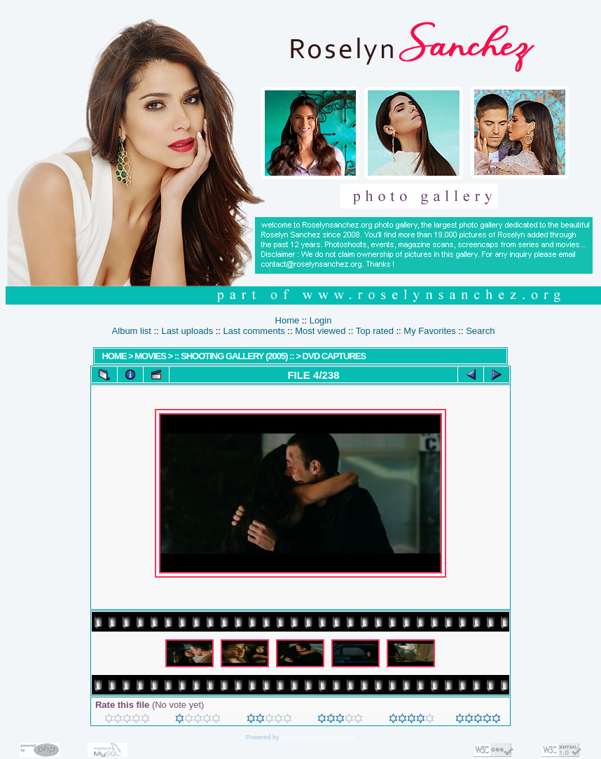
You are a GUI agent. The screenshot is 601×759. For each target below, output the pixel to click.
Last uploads (187, 331)
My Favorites (429, 331)
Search (480, 331)
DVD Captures (334, 356)
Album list (131, 331)
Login (321, 320)
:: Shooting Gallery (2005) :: (234, 356)
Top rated (375, 331)
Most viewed (320, 331)
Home (287, 320)
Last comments (254, 331)
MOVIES (150, 356)
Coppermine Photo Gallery (318, 737)
